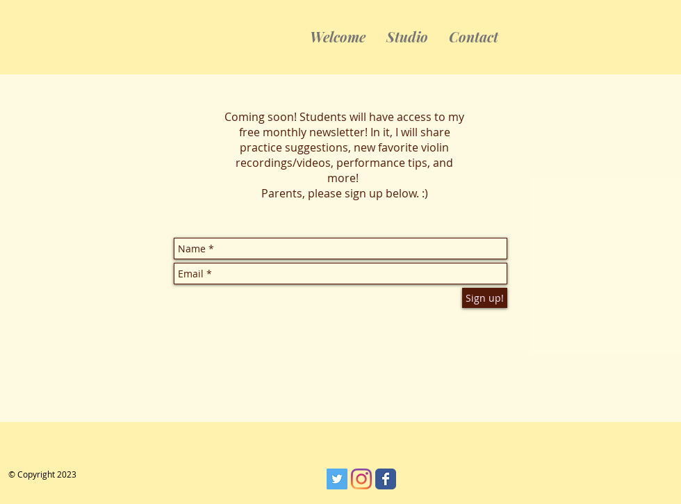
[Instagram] (361, 479)
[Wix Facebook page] (385, 479)
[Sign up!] (484, 298)
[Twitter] (337, 479)
